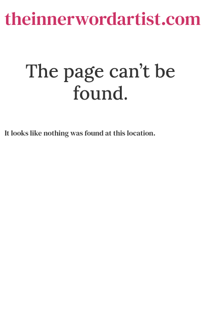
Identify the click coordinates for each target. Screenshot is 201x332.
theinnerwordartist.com (103, 18)
